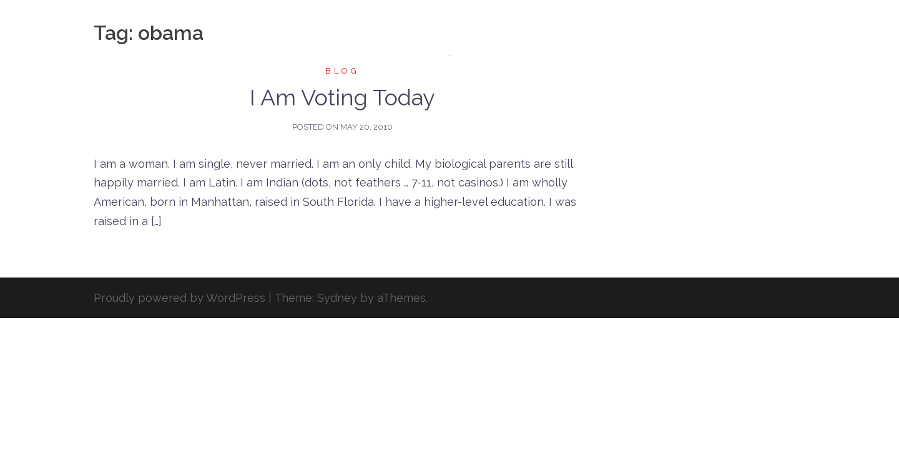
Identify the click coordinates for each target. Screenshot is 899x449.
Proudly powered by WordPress (179, 297)
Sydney (337, 297)
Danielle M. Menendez (449, 24)
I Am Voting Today (342, 97)
